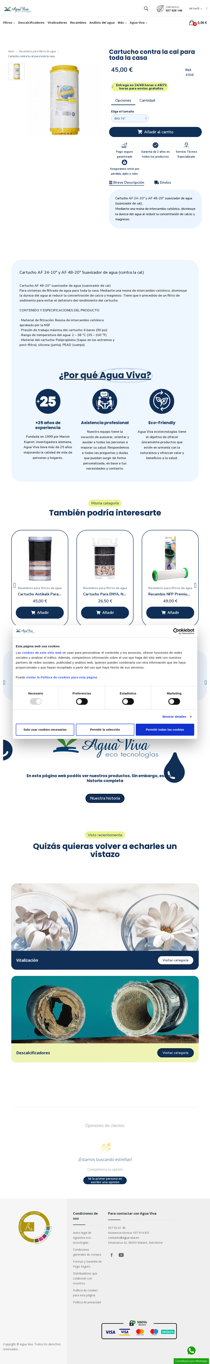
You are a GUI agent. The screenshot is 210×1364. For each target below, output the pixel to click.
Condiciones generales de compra (87, 1252)
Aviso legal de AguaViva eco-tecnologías (82, 1237)
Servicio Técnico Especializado (186, 154)
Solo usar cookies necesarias (44, 729)
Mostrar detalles (174, 716)
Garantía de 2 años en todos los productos (155, 154)
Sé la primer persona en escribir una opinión (105, 1180)
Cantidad (147, 100)
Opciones (123, 100)
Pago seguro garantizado (124, 154)
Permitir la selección (105, 729)
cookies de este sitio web (42, 652)
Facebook (111, 1255)
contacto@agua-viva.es (123, 1238)
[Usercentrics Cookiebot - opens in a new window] (176, 631)
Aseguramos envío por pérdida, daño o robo (124, 171)
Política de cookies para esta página (85, 1292)
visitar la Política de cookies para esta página (61, 677)
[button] (155, 132)
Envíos (162, 182)
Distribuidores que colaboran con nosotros (85, 1278)
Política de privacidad (87, 1302)
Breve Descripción (126, 182)
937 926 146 (174, 10)
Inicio (11, 51)
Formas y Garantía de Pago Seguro (87, 1264)
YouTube (121, 1255)
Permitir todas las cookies (165, 729)
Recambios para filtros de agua (37, 51)
